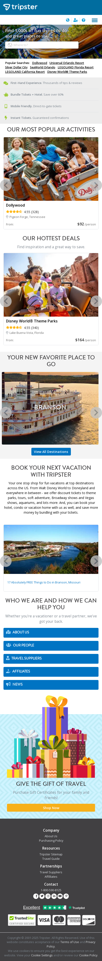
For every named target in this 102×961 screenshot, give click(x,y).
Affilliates (51, 877)
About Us (17, 632)
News (14, 684)
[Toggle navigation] (94, 20)
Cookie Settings (42, 955)
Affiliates (18, 671)
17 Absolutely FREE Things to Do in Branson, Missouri (43, 582)
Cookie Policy (88, 955)
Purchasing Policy (51, 841)
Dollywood (39, 63)
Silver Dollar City (16, 67)
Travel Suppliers (24, 658)
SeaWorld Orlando (42, 67)
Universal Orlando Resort (66, 63)
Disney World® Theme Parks (67, 72)
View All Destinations (51, 451)
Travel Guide (51, 859)
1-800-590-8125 (51, 890)
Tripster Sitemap (51, 854)
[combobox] (42, 45)
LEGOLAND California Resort (25, 72)
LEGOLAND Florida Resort (76, 67)
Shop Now (51, 808)
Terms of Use (69, 942)
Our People (20, 645)
